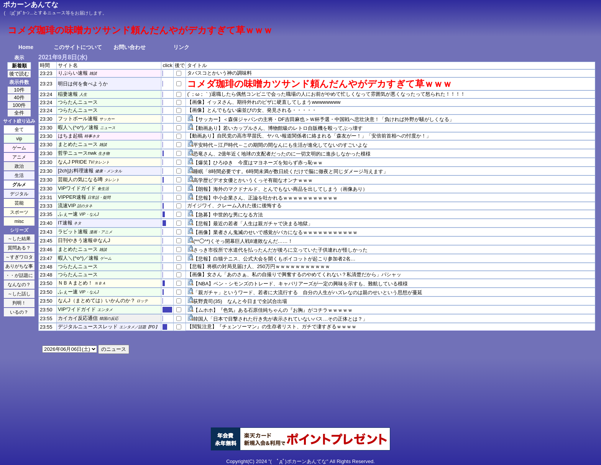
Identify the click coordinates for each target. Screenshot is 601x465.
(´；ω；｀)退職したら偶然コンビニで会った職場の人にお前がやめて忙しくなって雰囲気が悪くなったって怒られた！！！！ (326, 94)
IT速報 (65, 223)
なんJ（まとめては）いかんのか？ (96, 300)
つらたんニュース (78, 102)
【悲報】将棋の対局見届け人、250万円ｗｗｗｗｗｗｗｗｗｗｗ (258, 266)
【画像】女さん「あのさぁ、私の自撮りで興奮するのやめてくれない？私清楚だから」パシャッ (294, 274)
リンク (181, 47)
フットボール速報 (78, 118)
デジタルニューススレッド (88, 326)
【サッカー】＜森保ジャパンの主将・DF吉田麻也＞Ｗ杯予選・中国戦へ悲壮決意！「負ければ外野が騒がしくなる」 (323, 119)
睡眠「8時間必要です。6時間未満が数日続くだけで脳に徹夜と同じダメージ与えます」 (290, 171)
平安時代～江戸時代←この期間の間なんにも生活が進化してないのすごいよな (280, 145)
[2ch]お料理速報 (76, 171)
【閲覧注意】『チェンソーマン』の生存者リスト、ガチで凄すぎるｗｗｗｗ (271, 326)
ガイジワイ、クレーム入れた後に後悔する (234, 205)
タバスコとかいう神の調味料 (219, 73)
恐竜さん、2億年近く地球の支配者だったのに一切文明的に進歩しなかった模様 (281, 154)
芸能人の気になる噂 (80, 179)
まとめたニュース (78, 144)
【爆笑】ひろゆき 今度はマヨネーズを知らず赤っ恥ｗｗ (258, 162)
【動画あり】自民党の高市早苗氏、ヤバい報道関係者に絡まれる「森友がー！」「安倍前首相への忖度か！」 (309, 136)
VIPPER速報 (72, 197)
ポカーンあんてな (30, 4)
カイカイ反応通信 (78, 318)
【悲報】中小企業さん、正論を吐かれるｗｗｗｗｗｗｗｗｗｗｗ (265, 198)
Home (25, 47)
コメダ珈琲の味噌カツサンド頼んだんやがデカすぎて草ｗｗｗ (319, 84)
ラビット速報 (73, 231)
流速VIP (67, 205)
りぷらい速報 (73, 73)
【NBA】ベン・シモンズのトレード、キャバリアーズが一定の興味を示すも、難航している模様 (300, 284)
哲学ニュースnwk (77, 153)
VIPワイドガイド (77, 188)
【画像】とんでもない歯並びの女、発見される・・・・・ (252, 110)
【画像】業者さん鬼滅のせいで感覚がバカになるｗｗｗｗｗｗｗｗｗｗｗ (275, 232)
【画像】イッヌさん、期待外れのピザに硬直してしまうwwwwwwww (263, 102)
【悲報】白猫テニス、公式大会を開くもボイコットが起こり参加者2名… (274, 259)
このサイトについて (78, 47)
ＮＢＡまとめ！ (75, 283)
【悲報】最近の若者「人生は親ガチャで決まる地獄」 (253, 223)
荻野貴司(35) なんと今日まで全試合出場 (240, 301)
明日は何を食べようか (83, 84)
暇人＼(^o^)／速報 (78, 127)
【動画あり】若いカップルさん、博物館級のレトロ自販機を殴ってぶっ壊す (278, 128)
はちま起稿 (70, 136)
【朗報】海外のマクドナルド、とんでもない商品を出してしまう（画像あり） (280, 189)
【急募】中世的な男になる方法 (228, 215)
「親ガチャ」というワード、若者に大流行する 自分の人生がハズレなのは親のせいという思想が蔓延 (307, 292)
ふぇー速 (68, 214)
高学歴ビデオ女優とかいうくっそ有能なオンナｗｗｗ (253, 180)
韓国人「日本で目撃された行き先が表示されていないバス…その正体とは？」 (280, 319)
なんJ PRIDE (72, 162)
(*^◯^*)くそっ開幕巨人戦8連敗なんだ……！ (242, 241)
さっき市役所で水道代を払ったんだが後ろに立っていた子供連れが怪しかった (280, 250)
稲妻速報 (68, 94)
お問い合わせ (129, 47)
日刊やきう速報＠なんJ (84, 240)
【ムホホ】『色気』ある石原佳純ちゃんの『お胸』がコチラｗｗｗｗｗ (273, 310)
